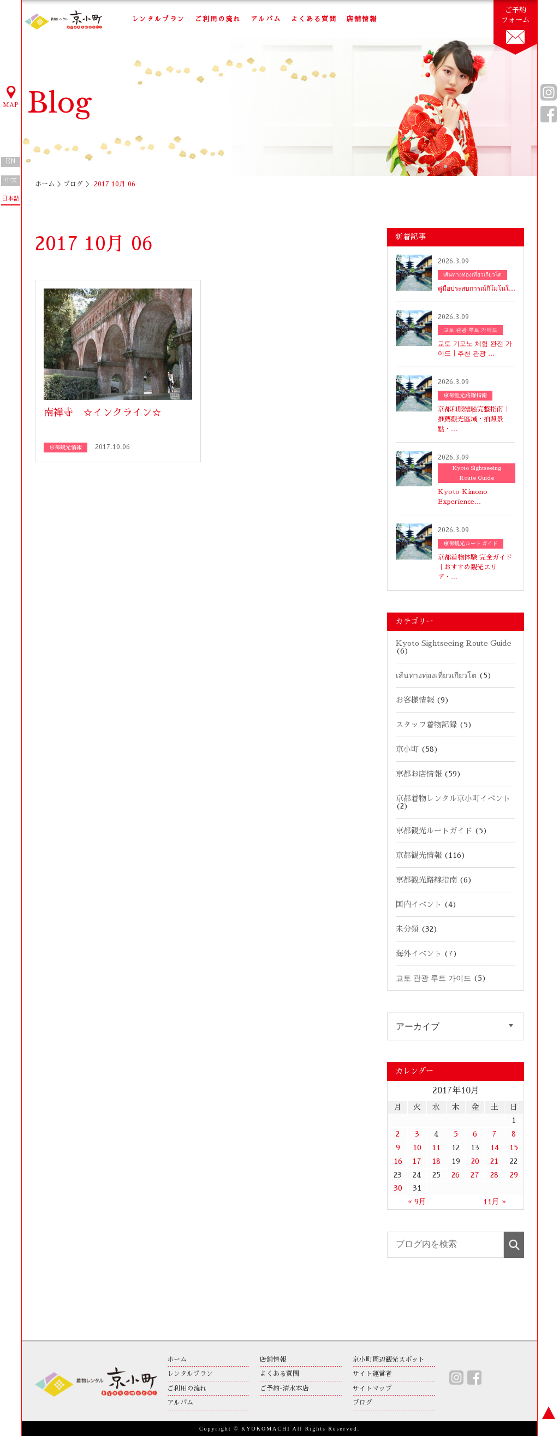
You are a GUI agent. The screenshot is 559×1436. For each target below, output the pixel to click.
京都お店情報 (419, 774)
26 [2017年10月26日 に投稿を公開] (455, 1175)
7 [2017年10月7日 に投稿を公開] (494, 1134)
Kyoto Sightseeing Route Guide (454, 643)
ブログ (73, 184)
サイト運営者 (372, 1373)
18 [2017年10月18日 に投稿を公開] (436, 1161)
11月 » (494, 1201)
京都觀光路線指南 (426, 880)
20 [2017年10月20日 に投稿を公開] (475, 1161)
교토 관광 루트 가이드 (433, 978)
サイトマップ (372, 1388)
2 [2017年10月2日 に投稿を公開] (398, 1134)
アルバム (266, 19)
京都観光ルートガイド (434, 830)
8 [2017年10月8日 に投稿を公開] (514, 1134)
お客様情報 (415, 700)
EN (10, 161)
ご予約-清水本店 (284, 1388)
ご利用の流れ (218, 19)
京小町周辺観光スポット (389, 1359)
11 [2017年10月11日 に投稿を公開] (436, 1147)
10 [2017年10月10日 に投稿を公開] (417, 1147)
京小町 (407, 749)
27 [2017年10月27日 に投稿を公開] (475, 1175)
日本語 (11, 199)
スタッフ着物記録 (426, 724)
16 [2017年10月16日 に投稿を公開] (398, 1161)
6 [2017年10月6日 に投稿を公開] (475, 1134)
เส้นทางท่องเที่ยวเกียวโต (436, 675)
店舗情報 (362, 19)
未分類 (407, 929)
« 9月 (417, 1201)
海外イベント (419, 953)
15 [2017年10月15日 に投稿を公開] (513, 1147)
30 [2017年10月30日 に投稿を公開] (398, 1188)
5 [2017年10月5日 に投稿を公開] (456, 1134)
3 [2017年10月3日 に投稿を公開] (417, 1134)
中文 (11, 180)
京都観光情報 (419, 855)
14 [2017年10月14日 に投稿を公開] (494, 1147)
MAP (11, 96)
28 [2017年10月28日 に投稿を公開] (494, 1175)
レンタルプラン (158, 19)
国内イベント (419, 904)
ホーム (45, 184)
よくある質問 (314, 19)
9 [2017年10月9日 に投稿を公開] (398, 1147)
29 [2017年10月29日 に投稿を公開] (514, 1175)
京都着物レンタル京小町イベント (453, 798)
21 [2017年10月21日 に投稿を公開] (494, 1161)
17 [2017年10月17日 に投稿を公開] (416, 1161)
